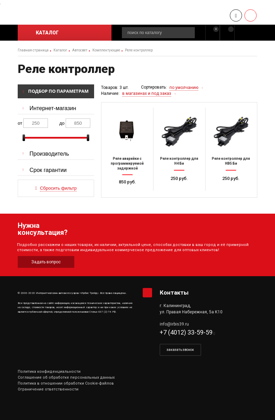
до (62, 123)
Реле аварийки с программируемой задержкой (127, 163)
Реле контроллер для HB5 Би (231, 161)
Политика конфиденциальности (49, 371)
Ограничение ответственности (48, 389)
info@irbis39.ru (174, 324)
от (20, 123)
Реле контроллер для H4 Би (179, 161)
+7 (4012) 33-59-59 (186, 332)
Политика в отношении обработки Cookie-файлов (66, 383)
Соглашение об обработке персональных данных (66, 377)
